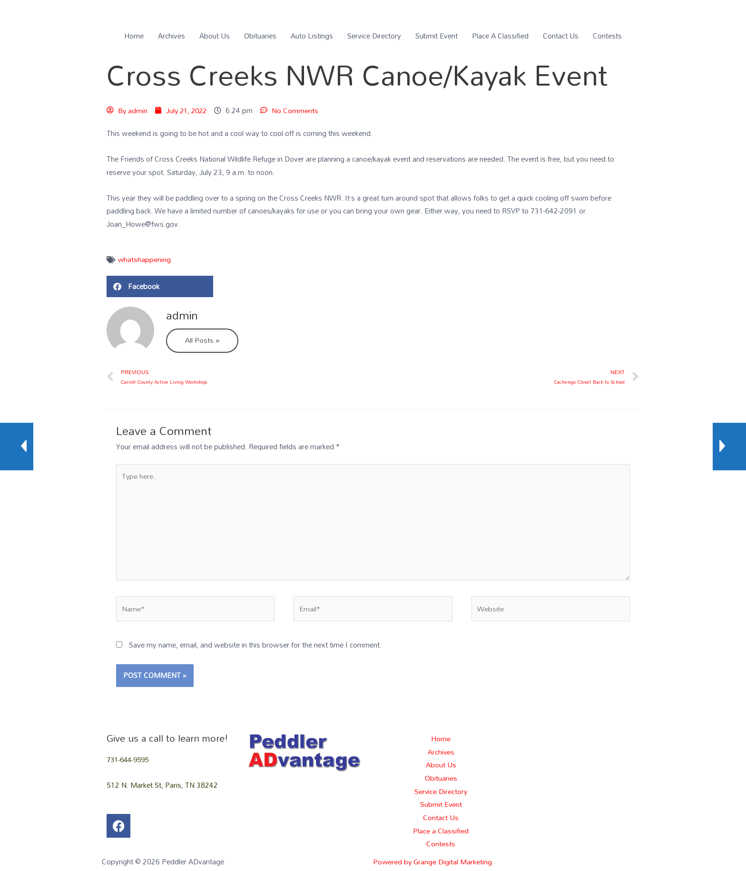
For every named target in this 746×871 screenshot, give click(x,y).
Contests (607, 36)
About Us (214, 36)
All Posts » (202, 340)
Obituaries (260, 36)
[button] (160, 287)
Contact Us (561, 36)
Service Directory (374, 36)
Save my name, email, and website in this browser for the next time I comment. (255, 646)
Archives (171, 36)
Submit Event (436, 36)
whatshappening (144, 259)
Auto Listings (312, 36)
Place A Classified (500, 36)
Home (134, 36)
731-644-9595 (130, 761)
